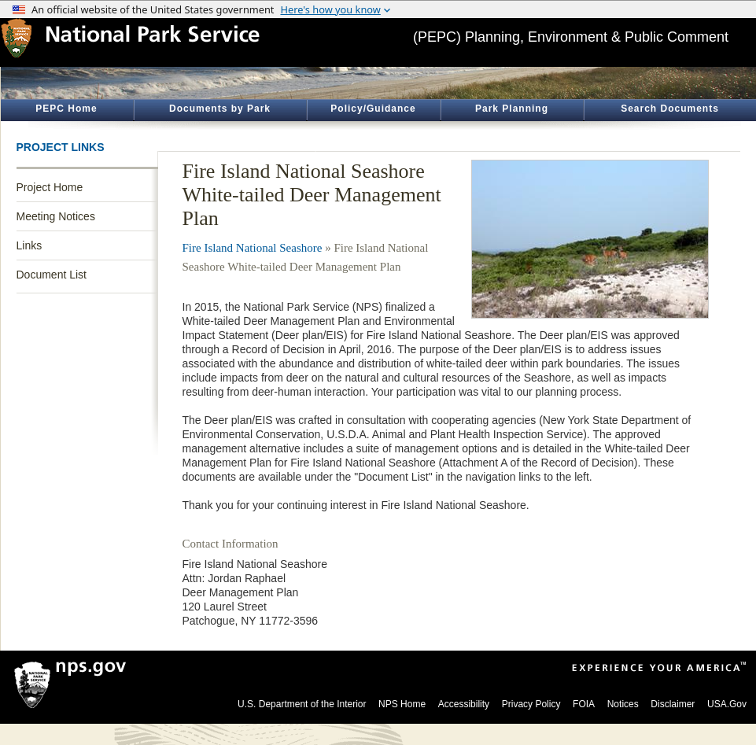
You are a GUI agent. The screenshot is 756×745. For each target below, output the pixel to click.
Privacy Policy (531, 704)
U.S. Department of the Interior (302, 704)
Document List (52, 274)
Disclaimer (673, 704)
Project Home (50, 187)
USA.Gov (727, 704)
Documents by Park (220, 108)
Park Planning (511, 108)
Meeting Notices (56, 216)
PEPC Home (66, 108)
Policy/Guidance (372, 108)
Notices (623, 704)
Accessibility (463, 704)
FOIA (584, 704)
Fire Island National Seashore (253, 248)
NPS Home (402, 704)
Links (29, 245)
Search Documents (670, 108)
